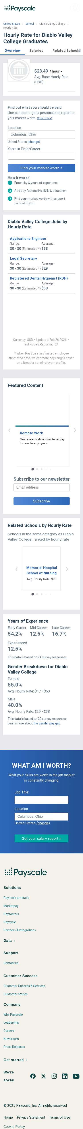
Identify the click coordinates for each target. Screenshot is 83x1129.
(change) (33, 142)
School (29, 23)
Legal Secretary (23, 258)
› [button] (46, 429)
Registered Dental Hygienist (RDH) (39, 278)
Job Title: (22, 792)
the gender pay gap (46, 723)
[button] (12, 50)
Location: (15, 128)
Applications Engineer (28, 239)
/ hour (55, 71)
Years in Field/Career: (24, 149)
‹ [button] (36, 429)
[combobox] (41, 134)
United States (11, 23)
